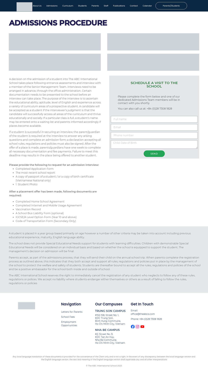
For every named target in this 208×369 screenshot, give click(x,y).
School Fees (68, 317)
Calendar (147, 5)
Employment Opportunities (69, 324)
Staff (106, 5)
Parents (95, 5)
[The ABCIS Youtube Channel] (142, 327)
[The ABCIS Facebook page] (133, 327)
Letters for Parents (71, 312)
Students (82, 5)
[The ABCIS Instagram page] (137, 327)
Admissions (51, 5)
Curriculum (67, 5)
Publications (119, 5)
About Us (37, 5)
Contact (134, 5)
